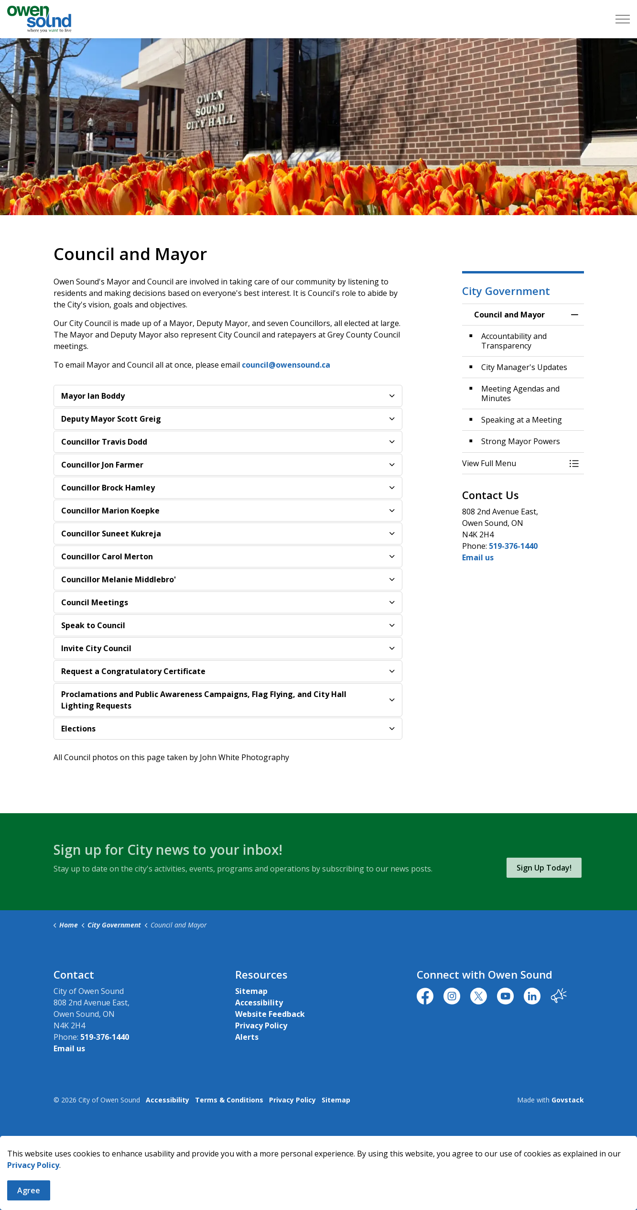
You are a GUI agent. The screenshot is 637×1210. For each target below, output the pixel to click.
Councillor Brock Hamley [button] (108, 487)
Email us (478, 557)
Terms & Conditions (229, 1099)
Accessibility (259, 1002)
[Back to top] (319, 1139)
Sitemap (251, 991)
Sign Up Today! (544, 867)
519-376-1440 (513, 546)
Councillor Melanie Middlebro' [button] (118, 579)
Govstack (567, 1099)
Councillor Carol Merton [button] (107, 556)
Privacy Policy (33, 1181)
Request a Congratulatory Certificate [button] (133, 671)
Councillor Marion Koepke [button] (110, 510)
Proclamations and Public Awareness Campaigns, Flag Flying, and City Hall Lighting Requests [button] (203, 700)
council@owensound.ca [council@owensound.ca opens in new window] (286, 365)
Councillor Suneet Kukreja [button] (111, 533)
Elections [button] (78, 728)
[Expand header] (622, 19)
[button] (513, 463)
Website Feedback (270, 1014)
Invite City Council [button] (96, 648)
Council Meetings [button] (94, 602)
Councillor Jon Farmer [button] (102, 464)
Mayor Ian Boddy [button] (93, 396)
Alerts (247, 1037)
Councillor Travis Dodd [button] (104, 441)
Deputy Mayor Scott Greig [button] (111, 419)
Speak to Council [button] (93, 625)
